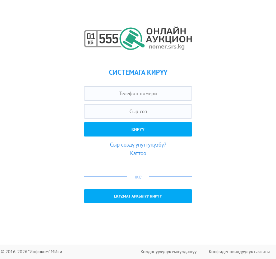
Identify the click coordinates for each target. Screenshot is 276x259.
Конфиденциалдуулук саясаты (239, 252)
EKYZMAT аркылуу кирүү (138, 196)
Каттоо (138, 153)
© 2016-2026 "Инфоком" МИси (31, 252)
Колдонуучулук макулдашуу (169, 252)
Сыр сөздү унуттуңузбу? (138, 144)
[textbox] (138, 93)
